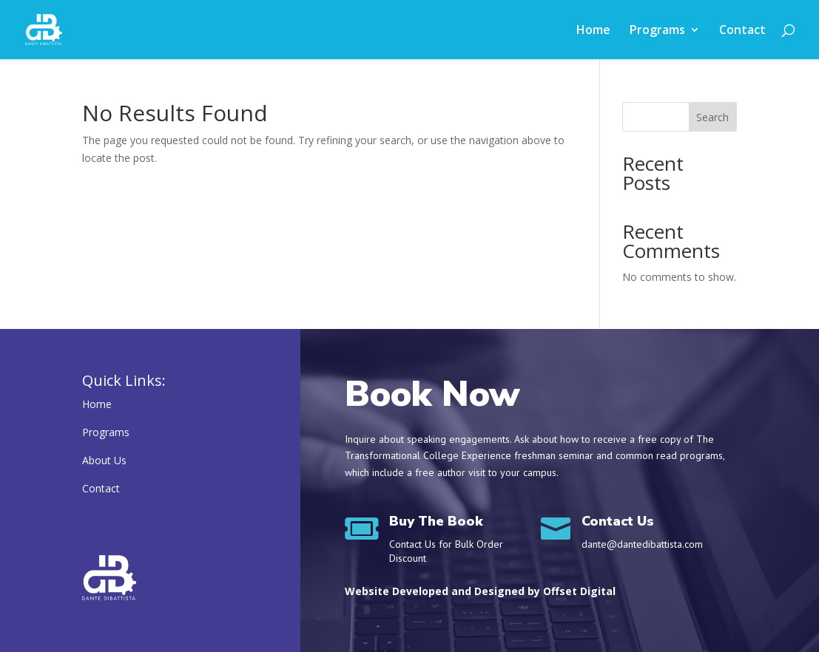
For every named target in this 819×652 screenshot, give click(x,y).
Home (593, 31)
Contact (742, 31)
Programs (657, 31)
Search (712, 117)
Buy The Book (436, 521)
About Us (104, 460)
